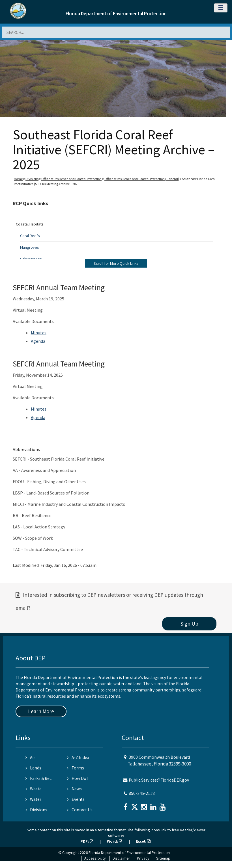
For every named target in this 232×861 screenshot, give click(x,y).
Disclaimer (121, 858)
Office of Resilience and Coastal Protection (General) (141, 179)
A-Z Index (78, 757)
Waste (33, 788)
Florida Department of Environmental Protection (116, 13)
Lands (33, 768)
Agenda (38, 341)
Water (33, 799)
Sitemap (163, 858)
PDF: (86, 841)
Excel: (143, 841)
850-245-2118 (142, 793)
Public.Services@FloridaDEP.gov (159, 780)
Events (76, 799)
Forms (75, 768)
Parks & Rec (38, 778)
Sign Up (189, 623)
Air (30, 757)
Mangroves (29, 247)
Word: (114, 841)
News (74, 788)
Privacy (143, 858)
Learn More (41, 711)
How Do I (77, 778)
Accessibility (95, 858)
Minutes (38, 332)
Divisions (31, 179)
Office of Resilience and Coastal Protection (71, 179)
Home (18, 179)
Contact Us (80, 809)
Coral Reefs (30, 235)
